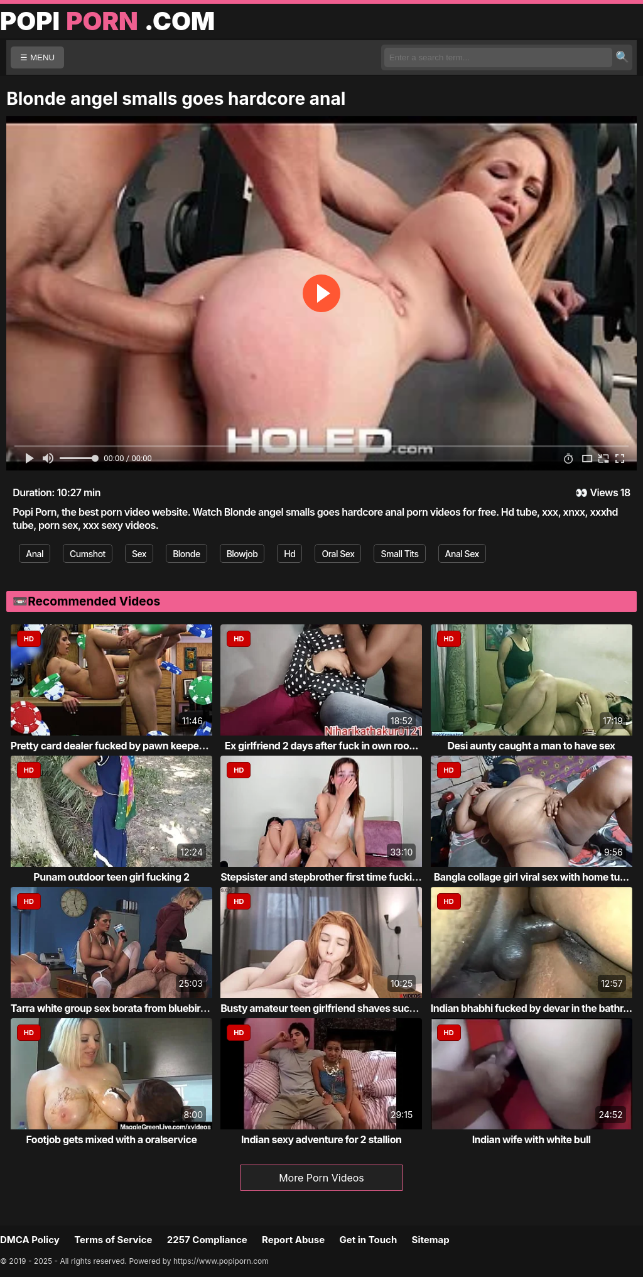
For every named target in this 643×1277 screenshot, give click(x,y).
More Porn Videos (321, 1177)
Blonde (186, 553)
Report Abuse (293, 1240)
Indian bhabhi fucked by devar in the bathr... (531, 1008)
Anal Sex (462, 553)
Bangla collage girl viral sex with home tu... (531, 877)
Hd (289, 553)
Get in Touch (368, 1240)
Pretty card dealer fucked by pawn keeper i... (113, 745)
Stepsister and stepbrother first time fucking (322, 877)
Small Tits (399, 553)
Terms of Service (113, 1240)
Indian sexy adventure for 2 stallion (321, 1139)
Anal (34, 553)
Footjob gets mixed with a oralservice (111, 1139)
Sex (139, 553)
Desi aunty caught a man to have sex (531, 745)
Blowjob (242, 553)
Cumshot (87, 553)
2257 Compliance (207, 1240)
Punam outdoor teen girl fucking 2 (111, 877)
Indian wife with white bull (531, 1139)
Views (604, 492)
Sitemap (431, 1240)
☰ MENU (37, 57)
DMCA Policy (30, 1240)
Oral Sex (338, 553)
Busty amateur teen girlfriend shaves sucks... (324, 1008)
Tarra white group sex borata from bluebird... (113, 1008)
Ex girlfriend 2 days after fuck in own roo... (321, 745)
